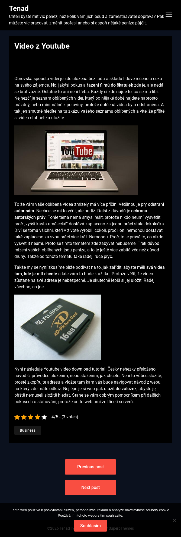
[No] (174, 520)
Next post (90, 487)
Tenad (19, 8)
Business (27, 430)
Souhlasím (90, 525)
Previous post (90, 466)
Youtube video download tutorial (74, 369)
